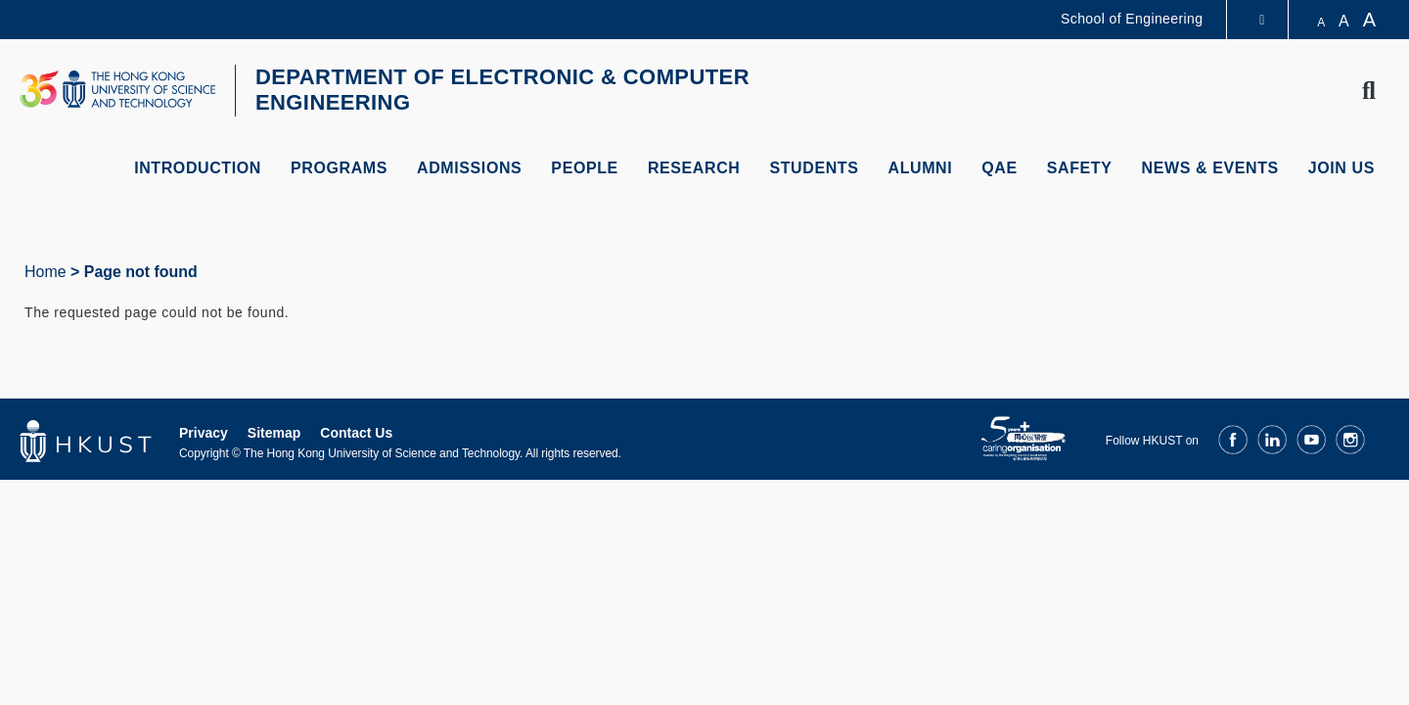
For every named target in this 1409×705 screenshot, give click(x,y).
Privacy (203, 433)
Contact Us (356, 433)
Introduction (197, 168)
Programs (339, 168)
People (584, 168)
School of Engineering (1132, 18)
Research (694, 168)
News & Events (1210, 168)
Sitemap (274, 433)
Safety (1080, 168)
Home (45, 271)
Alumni (920, 168)
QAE (999, 168)
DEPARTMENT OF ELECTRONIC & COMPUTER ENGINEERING (502, 90)
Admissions (469, 168)
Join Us (1341, 168)
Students (813, 168)
